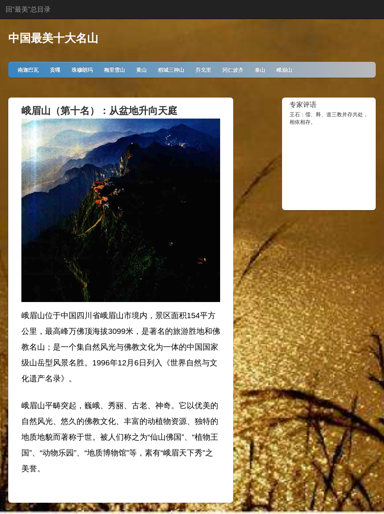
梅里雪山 (114, 70)
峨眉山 (284, 70)
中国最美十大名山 (53, 38)
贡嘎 (55, 70)
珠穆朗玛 (82, 70)
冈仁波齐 (232, 70)
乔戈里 (203, 70)
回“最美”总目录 (28, 9)
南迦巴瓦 (28, 70)
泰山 (260, 70)
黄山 (141, 70)
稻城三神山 (171, 70)
